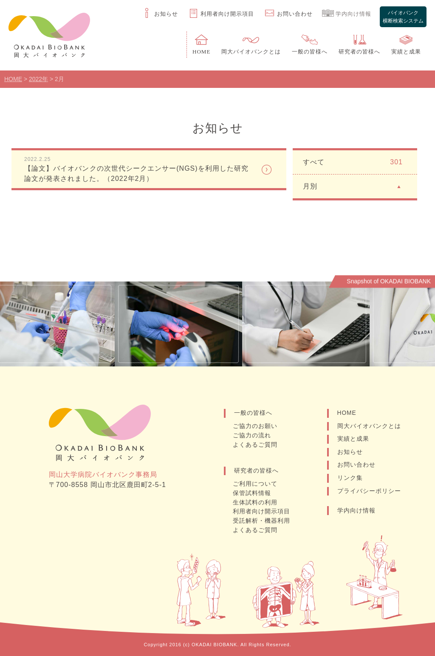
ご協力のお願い (256, 428)
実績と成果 (353, 441)
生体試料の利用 (256, 503)
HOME (347, 415)
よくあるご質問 (256, 446)
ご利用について (256, 485)
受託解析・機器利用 (262, 521)
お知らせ (350, 454)
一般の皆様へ (253, 415)
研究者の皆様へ (256, 472)
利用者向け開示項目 (262, 512)
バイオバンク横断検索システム (402, 14)
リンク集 (350, 481)
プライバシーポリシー (369, 494)
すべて (353, 164)
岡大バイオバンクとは (369, 428)
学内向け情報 (356, 513)
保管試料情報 (253, 494)
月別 (353, 187)
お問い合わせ (356, 468)
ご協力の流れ (253, 437)
